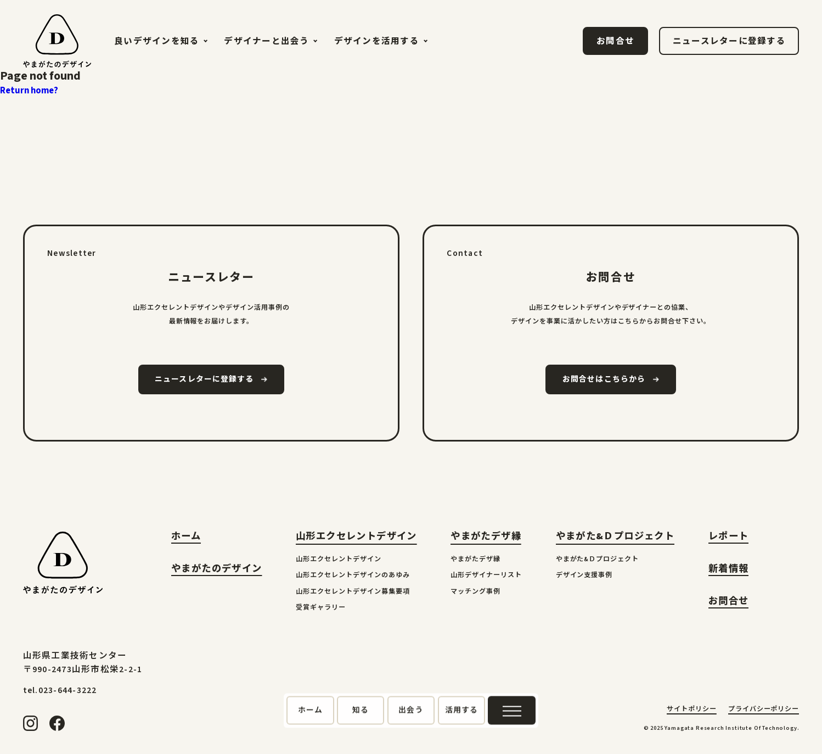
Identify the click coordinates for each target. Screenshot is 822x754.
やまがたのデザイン (216, 570)
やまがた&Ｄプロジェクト (615, 536)
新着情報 (728, 570)
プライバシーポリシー (764, 710)
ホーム (186, 537)
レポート (728, 537)
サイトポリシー (692, 710)
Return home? (29, 90)
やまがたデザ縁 (486, 536)
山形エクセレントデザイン (356, 536)
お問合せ (728, 602)
